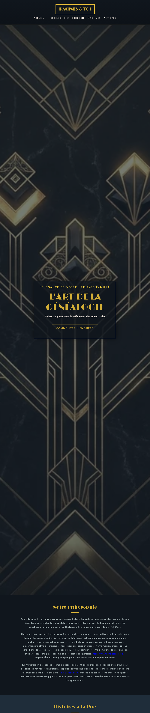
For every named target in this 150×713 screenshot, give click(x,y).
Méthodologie (74, 18)
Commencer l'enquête (75, 328)
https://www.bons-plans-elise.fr (109, 654)
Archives (94, 18)
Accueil (39, 18)
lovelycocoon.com (69, 673)
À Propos (110, 18)
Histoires (54, 18)
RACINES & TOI (75, 9)
